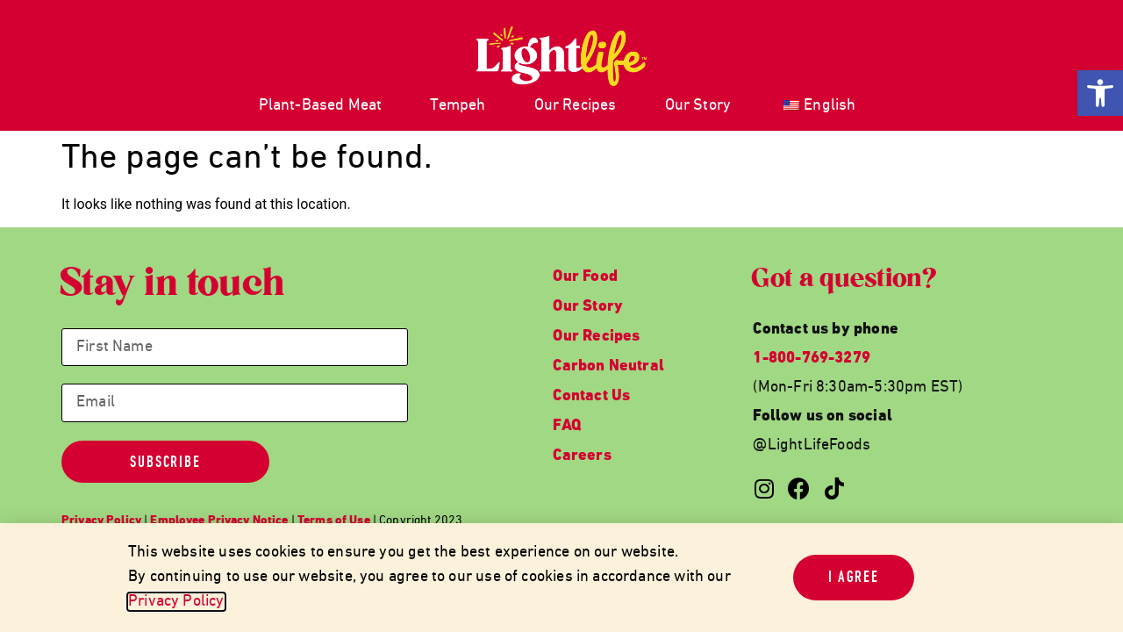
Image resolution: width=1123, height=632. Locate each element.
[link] (1100, 93)
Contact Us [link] (591, 396)
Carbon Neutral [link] (608, 366)
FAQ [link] (567, 426)
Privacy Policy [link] (176, 601)
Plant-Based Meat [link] (321, 105)
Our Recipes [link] (575, 105)
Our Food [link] (585, 277)
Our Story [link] (698, 105)
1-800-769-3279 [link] (811, 358)
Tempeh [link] (457, 105)
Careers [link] (582, 456)
